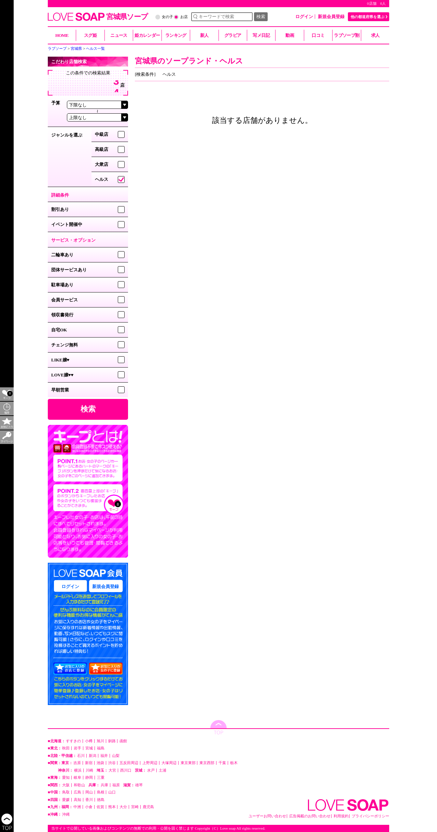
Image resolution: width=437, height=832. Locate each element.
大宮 (112, 770)
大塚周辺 (169, 763)
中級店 (101, 134)
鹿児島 (148, 807)
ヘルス (101, 179)
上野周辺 (149, 763)
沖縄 (66, 814)
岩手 (77, 748)
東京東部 (188, 763)
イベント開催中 (66, 224)
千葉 (222, 763)
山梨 (115, 756)
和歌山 (79, 785)
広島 (77, 792)
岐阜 (77, 777)
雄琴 (139, 785)
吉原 (77, 763)
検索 (260, 16)
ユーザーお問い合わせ (267, 816)
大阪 (66, 785)
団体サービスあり (69, 270)
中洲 (77, 807)
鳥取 (66, 792)
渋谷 (112, 763)
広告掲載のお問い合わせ (309, 816)
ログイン (304, 16)
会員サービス (64, 300)
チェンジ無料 (64, 345)
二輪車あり (62, 255)
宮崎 (135, 807)
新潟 (92, 756)
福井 (104, 756)
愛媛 (66, 800)
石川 (81, 756)
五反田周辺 (128, 763)
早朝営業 (60, 390)
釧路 (112, 741)
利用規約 (341, 816)
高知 (77, 800)
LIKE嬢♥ (60, 360)
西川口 (125, 770)
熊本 (112, 807)
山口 (112, 792)
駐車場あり (62, 285)
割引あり (60, 209)
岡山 (89, 792)
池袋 (100, 763)
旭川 (100, 741)
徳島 (100, 800)
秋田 (66, 748)
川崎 (89, 770)
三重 (100, 777)
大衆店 (101, 164)
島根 (100, 792)
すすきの (73, 741)
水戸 (151, 770)
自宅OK (59, 330)
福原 (116, 785)
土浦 (162, 770)
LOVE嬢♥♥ (62, 375)
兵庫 (104, 785)
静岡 (89, 777)
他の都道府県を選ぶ (367, 17)
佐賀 (100, 807)
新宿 (89, 763)
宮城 (89, 748)
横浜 (78, 770)
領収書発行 (62, 315)
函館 (123, 741)
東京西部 (206, 763)
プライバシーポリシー (370, 816)
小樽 (89, 741)
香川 (89, 800)
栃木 (234, 763)
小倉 (89, 807)
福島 (100, 748)
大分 (123, 807)
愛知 (66, 777)
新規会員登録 (331, 16)
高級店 (101, 149)
